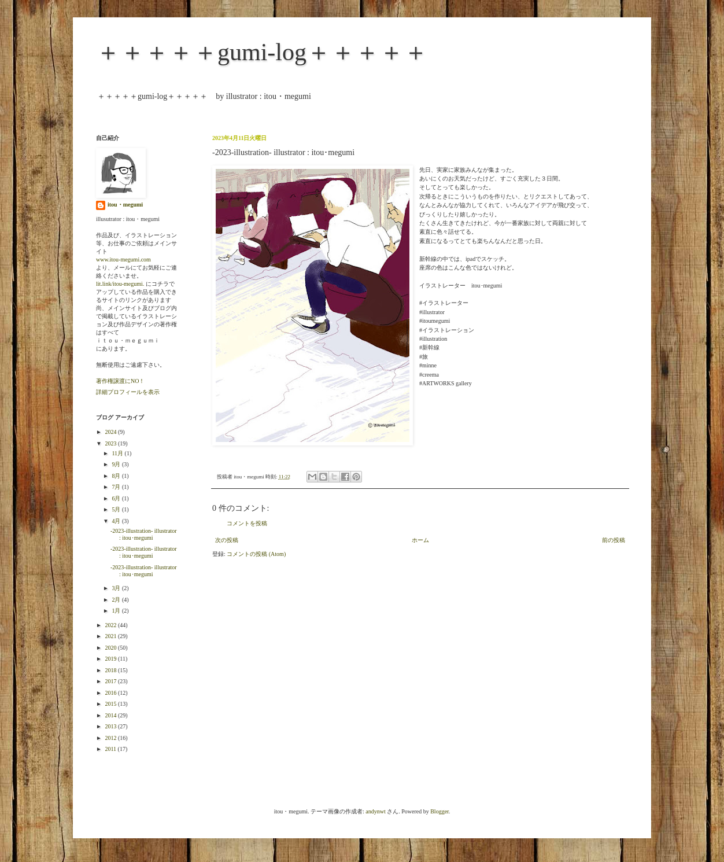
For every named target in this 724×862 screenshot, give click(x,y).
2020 (111, 647)
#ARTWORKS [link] (437, 383)
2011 (111, 749)
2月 (117, 599)
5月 (117, 509)
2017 (111, 681)
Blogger (439, 811)
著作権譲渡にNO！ (120, 381)
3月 (117, 588)
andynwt (375, 811)
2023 (111, 443)
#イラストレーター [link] (443, 303)
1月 (117, 610)
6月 (117, 498)
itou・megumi (125, 204)
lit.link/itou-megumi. (120, 284)
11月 (118, 453)
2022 (111, 625)
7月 (117, 487)
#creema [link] (429, 374)
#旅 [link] (423, 356)
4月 (117, 521)
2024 (111, 432)
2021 (111, 636)
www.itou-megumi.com (123, 259)
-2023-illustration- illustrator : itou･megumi (143, 534)
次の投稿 (226, 540)
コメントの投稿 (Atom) (256, 554)
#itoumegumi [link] (434, 321)
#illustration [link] (433, 339)
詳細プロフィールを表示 (128, 392)
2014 (111, 715)
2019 (111, 658)
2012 (111, 738)
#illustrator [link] (432, 312)
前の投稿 (613, 540)
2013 (111, 726)
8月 (117, 476)
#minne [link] (428, 365)
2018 (111, 670)
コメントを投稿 (247, 523)
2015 (111, 704)
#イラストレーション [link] (446, 330)
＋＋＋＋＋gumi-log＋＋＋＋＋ (262, 52)
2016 (111, 693)
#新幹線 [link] (429, 347)
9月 (117, 464)
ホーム (420, 540)
